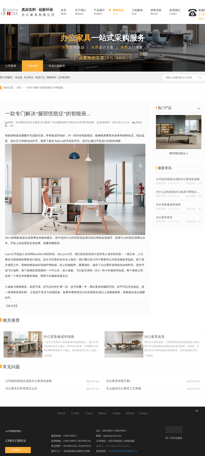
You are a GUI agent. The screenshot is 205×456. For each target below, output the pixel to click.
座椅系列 (52, 77)
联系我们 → (18, 450)
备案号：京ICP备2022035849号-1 (113, 446)
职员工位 (40, 77)
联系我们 (178, 12)
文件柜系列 (64, 77)
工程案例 (140, 12)
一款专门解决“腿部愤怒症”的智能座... (45, 87)
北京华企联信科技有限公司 (122, 451)
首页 (67, 12)
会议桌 (19, 77)
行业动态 (32, 65)
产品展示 (103, 12)
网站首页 (61, 413)
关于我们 (84, 12)
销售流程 (159, 12)
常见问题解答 (57, 65)
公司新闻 (10, 65)
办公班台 (29, 77)
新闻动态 (121, 12)
